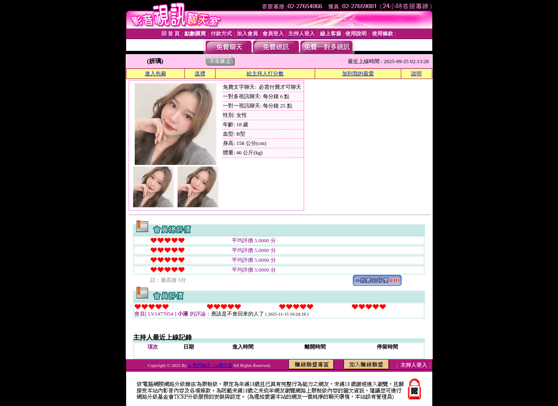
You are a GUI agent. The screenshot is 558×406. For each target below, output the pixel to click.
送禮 (200, 73)
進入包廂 (155, 73)
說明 (416, 73)
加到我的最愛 (358, 73)
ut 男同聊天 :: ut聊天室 (210, 365)
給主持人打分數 (265, 73)
